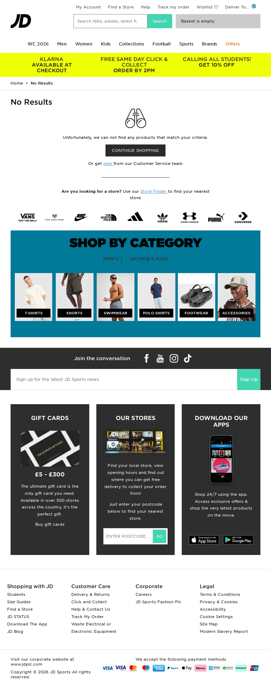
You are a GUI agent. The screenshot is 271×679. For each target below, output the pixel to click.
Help (145, 7)
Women (83, 44)
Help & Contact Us (90, 609)
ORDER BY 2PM (134, 64)
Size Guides (19, 601)
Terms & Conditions (220, 594)
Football (161, 44)
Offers (232, 44)
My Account (88, 7)
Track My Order (87, 616)
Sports (186, 44)
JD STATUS (18, 616)
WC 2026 (38, 44)
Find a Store (121, 7)
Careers (144, 594)
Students (16, 594)
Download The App (27, 624)
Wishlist (205, 7)
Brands (209, 44)
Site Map (209, 624)
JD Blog (15, 631)
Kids (105, 44)
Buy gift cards (50, 524)
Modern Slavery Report (224, 631)
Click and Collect (89, 601)
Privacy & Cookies (219, 601)
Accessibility (213, 609)
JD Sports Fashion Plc (158, 601)
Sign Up (249, 379)
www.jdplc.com (26, 664)
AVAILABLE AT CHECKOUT (52, 64)
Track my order (173, 7)
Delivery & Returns (90, 594)
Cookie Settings (216, 616)
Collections (131, 44)
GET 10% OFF (216, 62)
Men (62, 44)
